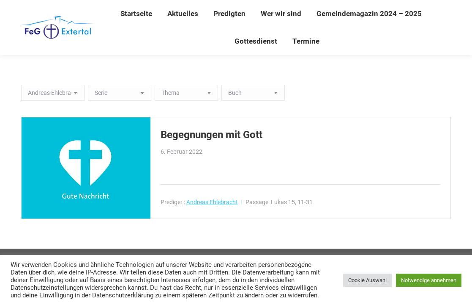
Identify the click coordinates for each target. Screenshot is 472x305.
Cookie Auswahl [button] (367, 280)
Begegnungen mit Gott (211, 135)
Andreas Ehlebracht (212, 202)
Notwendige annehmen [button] (428, 280)
